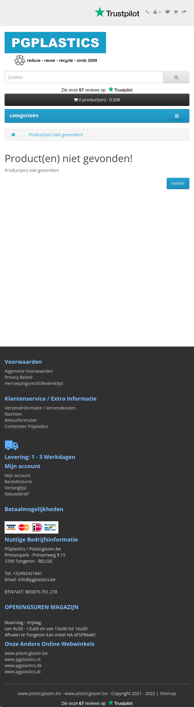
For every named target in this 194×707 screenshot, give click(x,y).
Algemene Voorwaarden (29, 371)
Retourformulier (21, 420)
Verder (178, 183)
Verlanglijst (16, 488)
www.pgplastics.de (23, 665)
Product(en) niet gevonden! (56, 135)
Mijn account (17, 475)
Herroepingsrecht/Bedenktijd (34, 383)
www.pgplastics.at (23, 671)
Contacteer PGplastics (26, 426)
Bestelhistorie (18, 481)
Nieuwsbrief (17, 494)
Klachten (13, 414)
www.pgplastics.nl (23, 659)
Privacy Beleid (18, 377)
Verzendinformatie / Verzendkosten (40, 408)
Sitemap (168, 693)
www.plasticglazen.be (26, 653)
